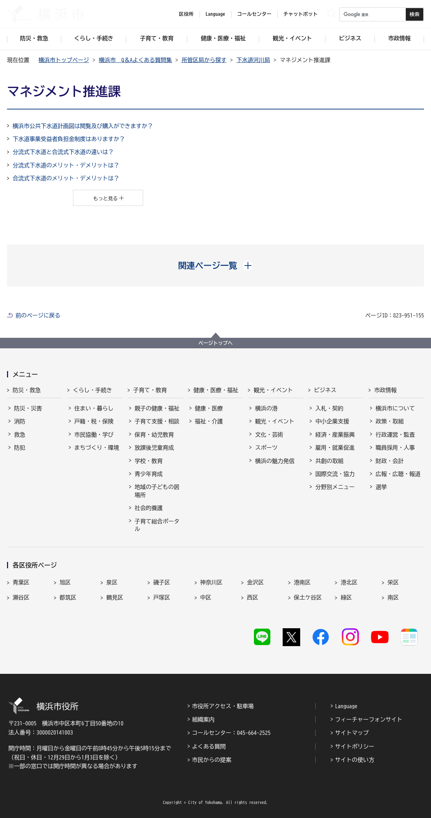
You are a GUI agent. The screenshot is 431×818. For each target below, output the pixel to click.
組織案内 (203, 719)
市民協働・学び (94, 434)
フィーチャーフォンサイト (368, 719)
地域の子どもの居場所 (157, 490)
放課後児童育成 (154, 447)
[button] (215, 265)
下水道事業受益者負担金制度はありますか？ (69, 139)
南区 (393, 597)
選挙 (381, 487)
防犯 (19, 447)
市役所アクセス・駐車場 (223, 706)
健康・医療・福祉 (216, 390)
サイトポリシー (354, 746)
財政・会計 (390, 461)
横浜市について (395, 408)
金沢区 (255, 582)
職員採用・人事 (395, 447)
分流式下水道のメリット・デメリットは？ (66, 165)
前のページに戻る (37, 315)
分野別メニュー (335, 487)
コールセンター (254, 14)
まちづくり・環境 (96, 447)
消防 (19, 421)
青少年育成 (149, 474)
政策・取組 (390, 421)
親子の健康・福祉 (157, 408)
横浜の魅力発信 (274, 461)
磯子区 (161, 582)
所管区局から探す (204, 60)
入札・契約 (329, 408)
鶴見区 (114, 597)
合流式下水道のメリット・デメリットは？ (66, 178)
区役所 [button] (186, 14)
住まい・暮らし (94, 408)
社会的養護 (149, 508)
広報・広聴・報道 (398, 474)
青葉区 (21, 582)
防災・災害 (28, 408)
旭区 (65, 582)
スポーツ (266, 447)
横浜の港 (266, 408)
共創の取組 (329, 461)
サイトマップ (352, 733)
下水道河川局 (253, 60)
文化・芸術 (269, 434)
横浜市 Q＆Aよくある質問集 (135, 60)
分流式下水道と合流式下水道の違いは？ (63, 152)
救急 (19, 434)
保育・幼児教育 (154, 434)
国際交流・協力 (335, 474)
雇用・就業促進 (335, 447)
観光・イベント (273, 390)
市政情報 (385, 390)
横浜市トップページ (64, 60)
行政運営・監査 (395, 434)
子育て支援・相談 (157, 421)
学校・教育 (149, 461)
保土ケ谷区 (308, 597)
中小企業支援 (332, 421)
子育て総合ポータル (157, 525)
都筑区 (68, 597)
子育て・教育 (150, 390)
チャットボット (300, 14)
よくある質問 (208, 746)
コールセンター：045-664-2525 (231, 733)
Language (346, 706)
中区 (205, 597)
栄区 (393, 582)
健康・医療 (209, 408)
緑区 (346, 597)
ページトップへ (215, 343)
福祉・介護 (209, 421)
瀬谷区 (21, 597)
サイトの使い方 (354, 760)
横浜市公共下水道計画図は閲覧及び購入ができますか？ (83, 126)
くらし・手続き (92, 390)
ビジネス (325, 390)
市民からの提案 (211, 760)
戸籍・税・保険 (94, 421)
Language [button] (215, 14)
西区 (252, 597)
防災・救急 (27, 390)
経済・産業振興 (335, 434)
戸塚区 (161, 597)
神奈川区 (211, 582)
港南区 (302, 582)
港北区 (349, 582)
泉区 (111, 582)
